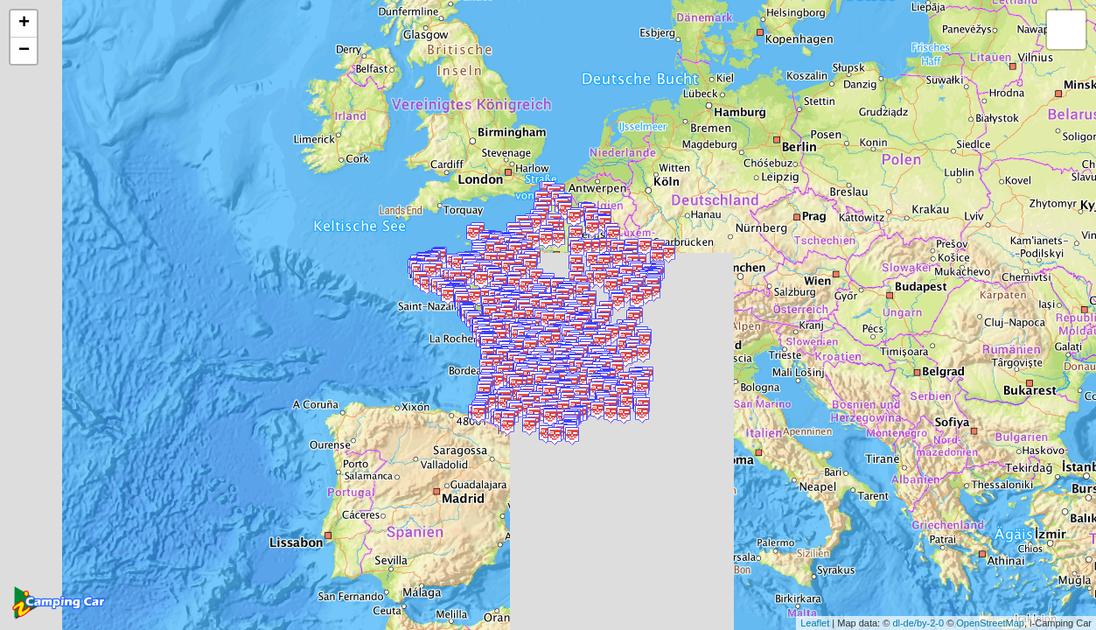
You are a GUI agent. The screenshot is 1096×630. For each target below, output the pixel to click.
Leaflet (814, 623)
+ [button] (24, 23)
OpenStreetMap (990, 623)
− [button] (24, 51)
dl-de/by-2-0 (918, 623)
